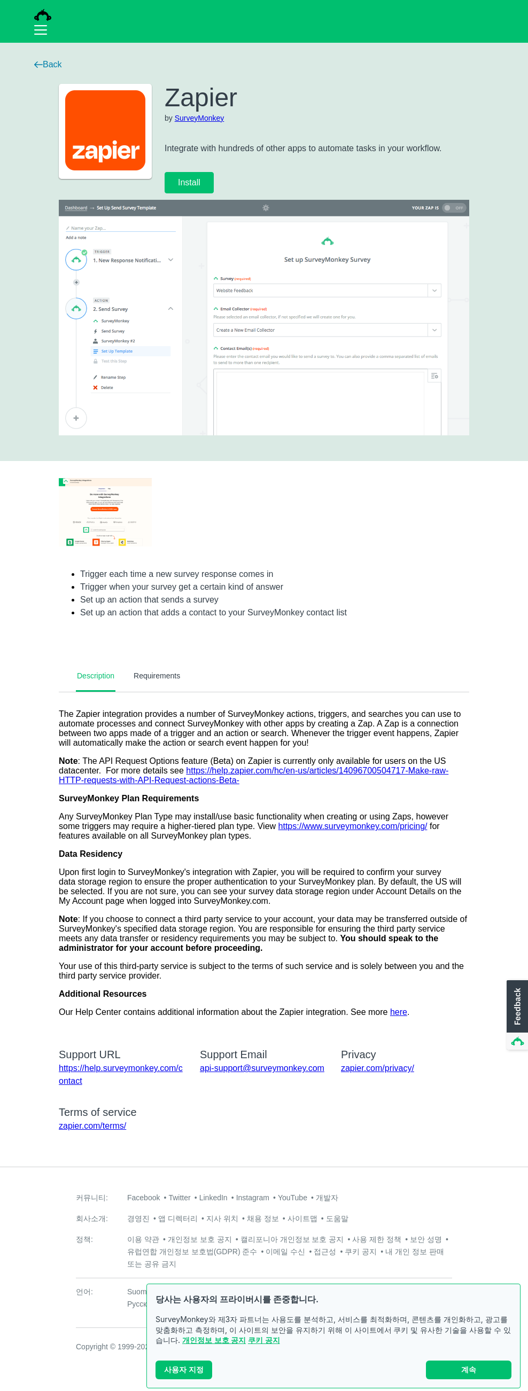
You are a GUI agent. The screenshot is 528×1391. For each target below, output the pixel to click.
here (398, 1012)
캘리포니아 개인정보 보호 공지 (292, 1239)
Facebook (143, 1197)
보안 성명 (426, 1239)
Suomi (138, 1291)
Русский (141, 1304)
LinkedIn (213, 1197)
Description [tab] (95, 675)
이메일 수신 (285, 1251)
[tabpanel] (264, 863)
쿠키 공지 (264, 1340)
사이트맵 (302, 1218)
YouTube (292, 1197)
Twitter (179, 1197)
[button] (516, 1015)
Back (48, 64)
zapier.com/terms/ (92, 1125)
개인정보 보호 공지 (214, 1340)
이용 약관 (143, 1239)
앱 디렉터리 (178, 1218)
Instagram (252, 1197)
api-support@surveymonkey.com (262, 1068)
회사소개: (92, 1218)
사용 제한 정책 (376, 1239)
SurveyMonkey (199, 118)
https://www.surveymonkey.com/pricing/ (353, 826)
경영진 (138, 1218)
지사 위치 (222, 1218)
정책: (84, 1239)
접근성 (325, 1251)
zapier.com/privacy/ (377, 1068)
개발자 (327, 1197)
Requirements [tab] (157, 675)
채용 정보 (263, 1218)
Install (189, 182)
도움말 (337, 1218)
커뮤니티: (92, 1197)
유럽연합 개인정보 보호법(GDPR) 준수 (192, 1251)
